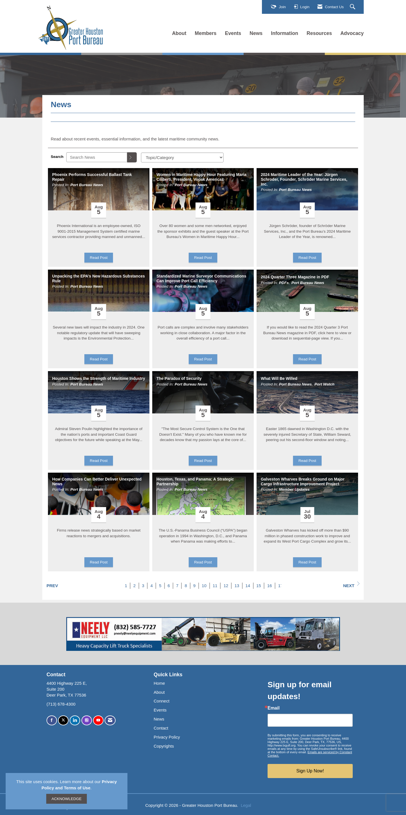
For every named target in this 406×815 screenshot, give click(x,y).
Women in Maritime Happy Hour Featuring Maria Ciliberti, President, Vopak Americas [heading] (201, 177)
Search (57, 157)
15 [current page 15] (258, 585)
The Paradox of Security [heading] (179, 378)
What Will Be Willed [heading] (279, 378)
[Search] (132, 157)
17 (280, 585)
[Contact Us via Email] (110, 720)
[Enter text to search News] (96, 157)
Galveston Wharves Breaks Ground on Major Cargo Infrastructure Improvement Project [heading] (303, 481)
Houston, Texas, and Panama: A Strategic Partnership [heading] (195, 481)
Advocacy (352, 33)
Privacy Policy (167, 737)
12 (226, 585)
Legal (246, 805)
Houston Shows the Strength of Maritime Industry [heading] (98, 378)
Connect (161, 701)
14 (247, 585)
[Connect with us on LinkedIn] (75, 720)
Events (233, 33)
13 (237, 585)
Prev (52, 585)
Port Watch (324, 384)
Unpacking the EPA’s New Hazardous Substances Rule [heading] (98, 278)
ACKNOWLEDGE (67, 799)
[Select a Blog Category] (182, 157)
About (179, 33)
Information (284, 33)
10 (204, 585)
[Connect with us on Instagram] (86, 720)
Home (159, 683)
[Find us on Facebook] (52, 720)
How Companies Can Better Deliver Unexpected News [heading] (97, 481)
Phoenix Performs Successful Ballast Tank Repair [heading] (92, 177)
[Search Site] (353, 7)
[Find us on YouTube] (98, 720)
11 (215, 585)
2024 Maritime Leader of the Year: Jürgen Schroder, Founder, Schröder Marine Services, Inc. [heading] (304, 179)
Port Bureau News (86, 185)
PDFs (284, 283)
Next (351, 584)
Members (206, 33)
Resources (319, 33)
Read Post (98, 257)
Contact (161, 728)
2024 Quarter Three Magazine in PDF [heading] (295, 277)
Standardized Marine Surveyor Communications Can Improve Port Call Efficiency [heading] (201, 278)
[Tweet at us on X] (63, 720)
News (256, 33)
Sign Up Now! (310, 770)
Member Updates (294, 489)
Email (274, 708)
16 (269, 585)
